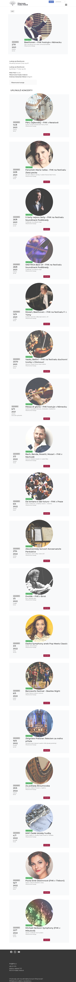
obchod (51, 1)
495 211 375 (12, 966)
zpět (12, 11)
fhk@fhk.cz (13, 964)
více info (46, 134)
